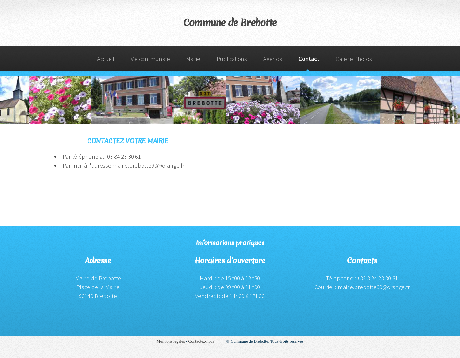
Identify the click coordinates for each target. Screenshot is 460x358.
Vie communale (150, 59)
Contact (308, 59)
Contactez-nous (201, 341)
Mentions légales (171, 341)
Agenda (272, 59)
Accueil (105, 59)
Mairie (193, 59)
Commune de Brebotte (230, 22)
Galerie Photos (354, 59)
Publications (232, 59)
